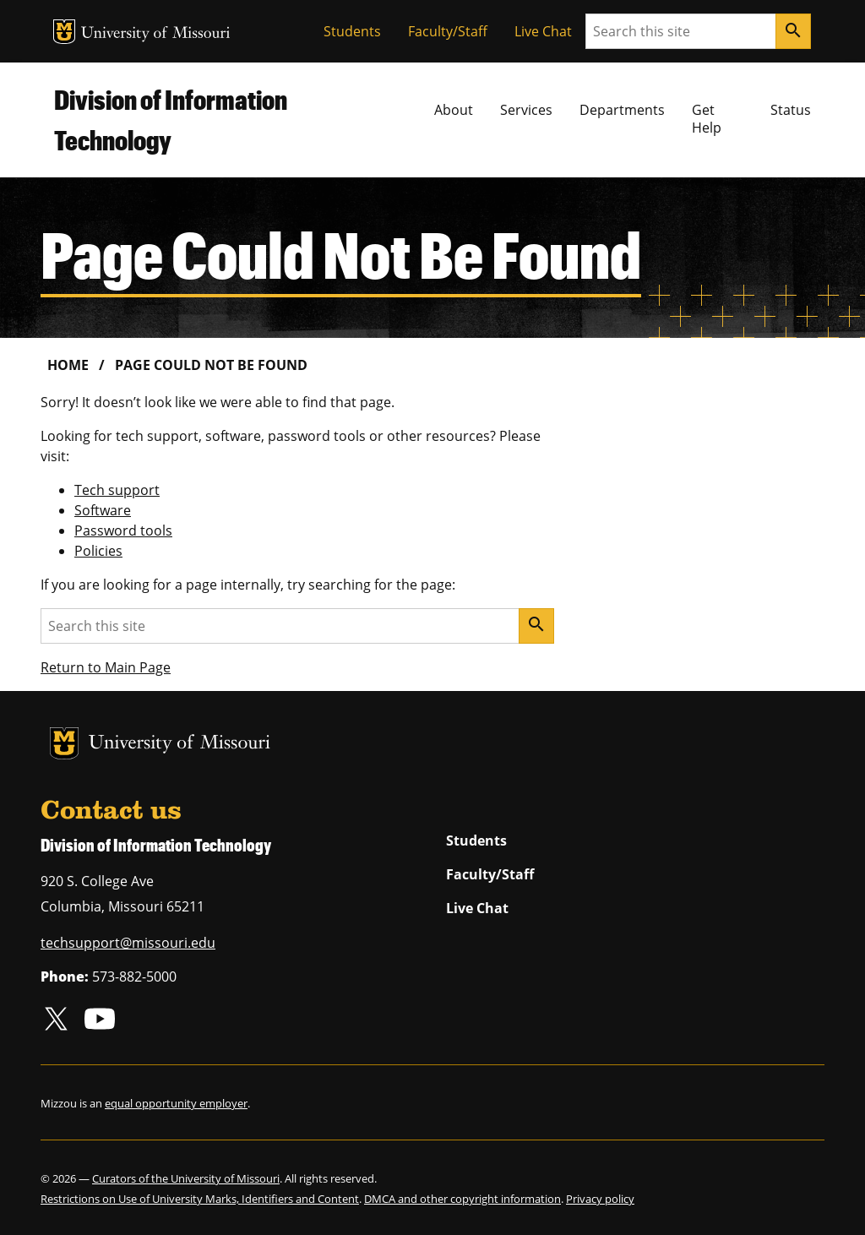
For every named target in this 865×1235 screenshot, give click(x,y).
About (453, 110)
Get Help (706, 119)
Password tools (123, 530)
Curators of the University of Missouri (186, 1178)
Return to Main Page (106, 667)
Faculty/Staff (447, 31)
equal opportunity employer (176, 1103)
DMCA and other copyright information (462, 1198)
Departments (622, 110)
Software (102, 510)
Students (352, 31)
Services (526, 110)
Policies (98, 550)
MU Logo (64, 31)
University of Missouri (156, 34)
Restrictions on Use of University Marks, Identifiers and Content (200, 1198)
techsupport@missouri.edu (128, 942)
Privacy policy (600, 1198)
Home (68, 365)
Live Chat (543, 31)
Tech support (117, 490)
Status (790, 110)
